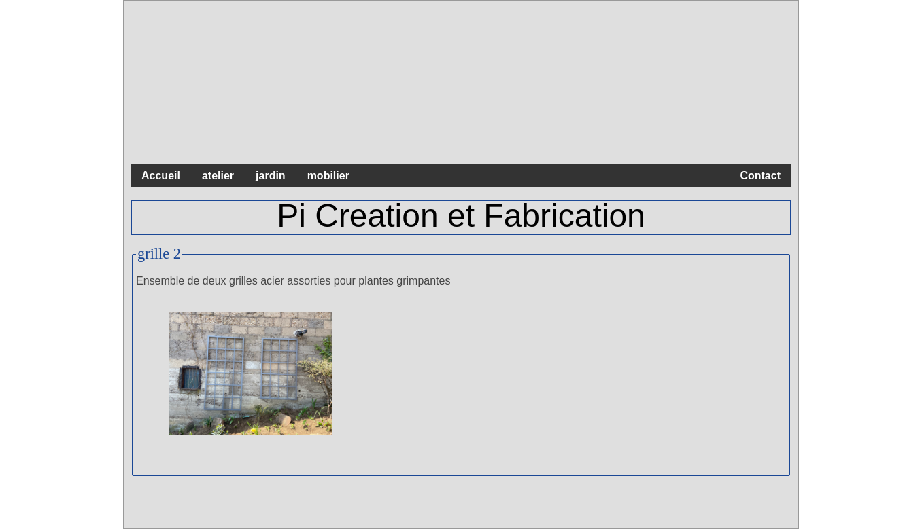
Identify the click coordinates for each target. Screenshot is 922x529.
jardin (271, 175)
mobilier (328, 175)
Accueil (160, 175)
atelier (218, 175)
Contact (760, 175)
